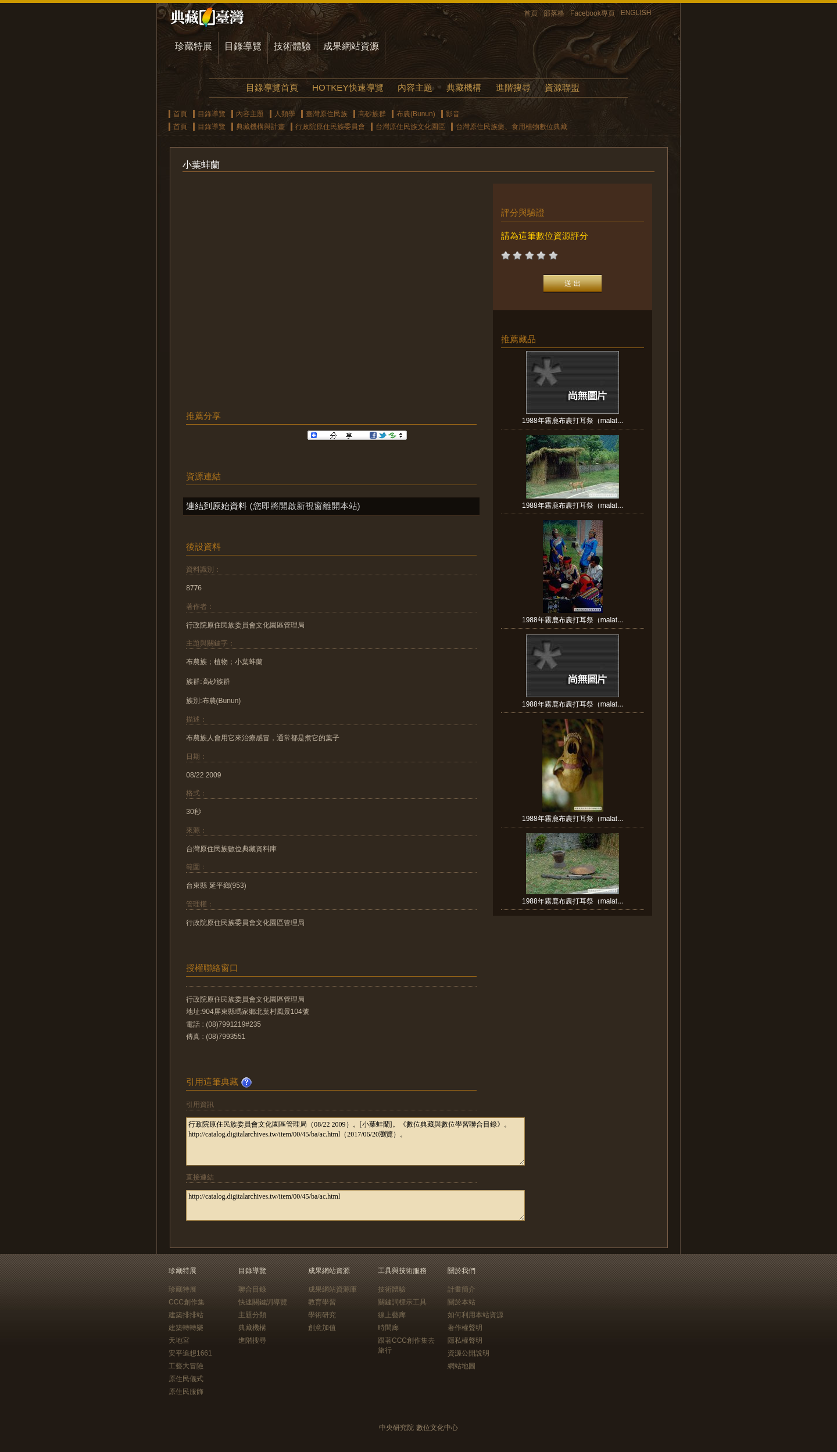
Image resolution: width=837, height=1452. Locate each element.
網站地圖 (461, 1366)
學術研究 (322, 1315)
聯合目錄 (252, 1289)
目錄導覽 (243, 46)
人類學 (284, 114)
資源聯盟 (562, 87)
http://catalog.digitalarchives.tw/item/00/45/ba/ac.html (355, 1205)
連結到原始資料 (216, 506)
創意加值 (322, 1328)
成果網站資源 (351, 46)
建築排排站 (186, 1315)
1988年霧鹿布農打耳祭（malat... (572, 421)
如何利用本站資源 (475, 1315)
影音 (453, 114)
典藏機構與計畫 (260, 127)
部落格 (553, 13)
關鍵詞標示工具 (402, 1302)
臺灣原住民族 (327, 114)
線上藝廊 (392, 1315)
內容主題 (415, 87)
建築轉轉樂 (186, 1328)
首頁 (531, 13)
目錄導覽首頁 (272, 87)
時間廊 (388, 1328)
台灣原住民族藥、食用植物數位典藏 (511, 127)
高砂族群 (372, 114)
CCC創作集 (187, 1302)
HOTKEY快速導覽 (347, 87)
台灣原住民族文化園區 (410, 127)
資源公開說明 (468, 1353)
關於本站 (461, 1302)
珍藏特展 (193, 46)
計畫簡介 (461, 1289)
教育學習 (322, 1302)
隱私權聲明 (465, 1340)
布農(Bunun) (415, 114)
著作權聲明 (465, 1328)
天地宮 (179, 1340)
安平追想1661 (190, 1353)
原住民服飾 (186, 1392)
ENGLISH (636, 13)
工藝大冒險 (186, 1366)
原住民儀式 (186, 1379)
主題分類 (252, 1315)
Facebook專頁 (592, 13)
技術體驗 (292, 46)
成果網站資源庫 (332, 1289)
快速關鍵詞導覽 (262, 1302)
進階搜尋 (513, 87)
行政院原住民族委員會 (330, 127)
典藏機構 (463, 87)
